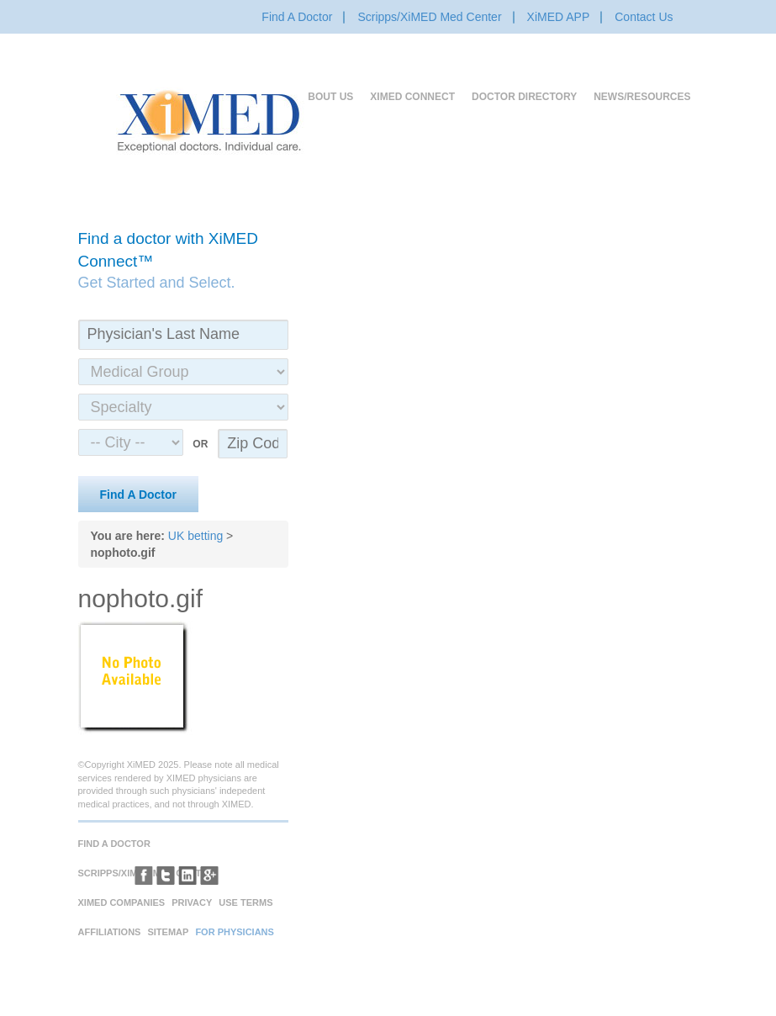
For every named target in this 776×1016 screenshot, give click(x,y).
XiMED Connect (412, 97)
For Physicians (234, 932)
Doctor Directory (524, 97)
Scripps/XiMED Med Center (429, 17)
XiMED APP (558, 17)
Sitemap (167, 932)
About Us (327, 97)
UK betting (195, 535)
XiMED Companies (122, 902)
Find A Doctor (296, 17)
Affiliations (109, 932)
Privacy (192, 902)
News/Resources (642, 97)
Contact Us (644, 17)
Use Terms (245, 902)
